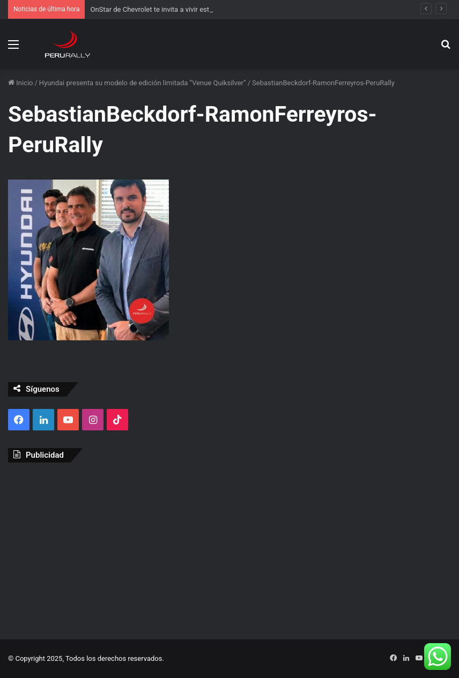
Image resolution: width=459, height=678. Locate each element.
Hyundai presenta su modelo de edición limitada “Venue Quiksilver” (142, 83)
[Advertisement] (229, 548)
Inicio (20, 83)
